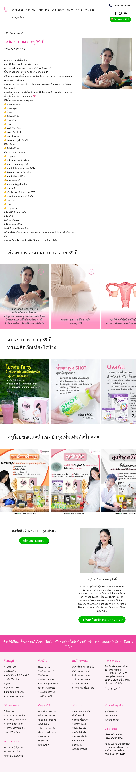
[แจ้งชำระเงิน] (112, 689)
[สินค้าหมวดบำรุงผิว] (86, 679)
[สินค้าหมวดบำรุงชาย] (86, 675)
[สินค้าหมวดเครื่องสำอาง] (86, 688)
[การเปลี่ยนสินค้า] (85, 736)
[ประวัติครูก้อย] (17, 671)
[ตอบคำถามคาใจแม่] (17, 752)
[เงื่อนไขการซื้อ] (85, 716)
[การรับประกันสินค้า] (85, 711)
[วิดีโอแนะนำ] (17, 711)
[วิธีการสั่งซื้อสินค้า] (85, 720)
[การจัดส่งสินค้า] (85, 732)
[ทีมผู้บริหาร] (51, 741)
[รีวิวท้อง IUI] (51, 675)
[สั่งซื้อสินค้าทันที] (117, 720)
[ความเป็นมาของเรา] (51, 711)
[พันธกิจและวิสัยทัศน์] (51, 720)
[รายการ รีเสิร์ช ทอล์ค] (17, 724)
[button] (18, 10)
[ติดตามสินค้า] (117, 716)
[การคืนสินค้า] (85, 741)
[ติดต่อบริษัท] (51, 745)
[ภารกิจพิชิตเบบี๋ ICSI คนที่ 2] (17, 675)
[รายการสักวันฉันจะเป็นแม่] (17, 715)
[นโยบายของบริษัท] (51, 716)
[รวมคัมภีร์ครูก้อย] (17, 679)
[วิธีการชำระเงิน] (85, 724)
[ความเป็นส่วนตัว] (85, 749)
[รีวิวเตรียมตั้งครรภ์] (51, 692)
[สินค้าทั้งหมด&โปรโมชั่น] (86, 667)
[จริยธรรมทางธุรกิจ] (51, 728)
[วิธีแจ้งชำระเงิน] (85, 728)
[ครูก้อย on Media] (17, 688)
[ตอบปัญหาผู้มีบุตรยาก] (17, 747)
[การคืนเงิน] (85, 745)
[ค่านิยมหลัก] (51, 724)
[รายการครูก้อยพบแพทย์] (17, 720)
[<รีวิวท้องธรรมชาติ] (20, 33)
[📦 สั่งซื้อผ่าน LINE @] (120, 19)
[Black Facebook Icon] (115, 13)
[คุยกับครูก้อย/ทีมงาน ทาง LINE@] (101, 619)
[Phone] (110, 5)
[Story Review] (51, 667)
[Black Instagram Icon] (120, 13)
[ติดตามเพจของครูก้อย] (17, 696)
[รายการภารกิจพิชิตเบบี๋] (17, 728)
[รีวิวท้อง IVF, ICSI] (51, 679)
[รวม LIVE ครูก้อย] (17, 732)
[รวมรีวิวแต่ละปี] (51, 696)
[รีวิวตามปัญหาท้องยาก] (51, 684)
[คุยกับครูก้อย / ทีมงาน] (17, 692)
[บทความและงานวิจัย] (17, 756)
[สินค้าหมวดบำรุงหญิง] (86, 671)
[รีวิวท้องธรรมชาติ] (51, 671)
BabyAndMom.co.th (88, 593)
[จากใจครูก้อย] (17, 667)
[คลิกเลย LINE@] (34, 540)
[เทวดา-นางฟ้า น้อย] (51, 688)
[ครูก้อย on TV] (17, 683)
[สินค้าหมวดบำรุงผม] (86, 684)
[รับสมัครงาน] (51, 736)
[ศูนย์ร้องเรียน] (117, 711)
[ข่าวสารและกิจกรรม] (51, 732)
